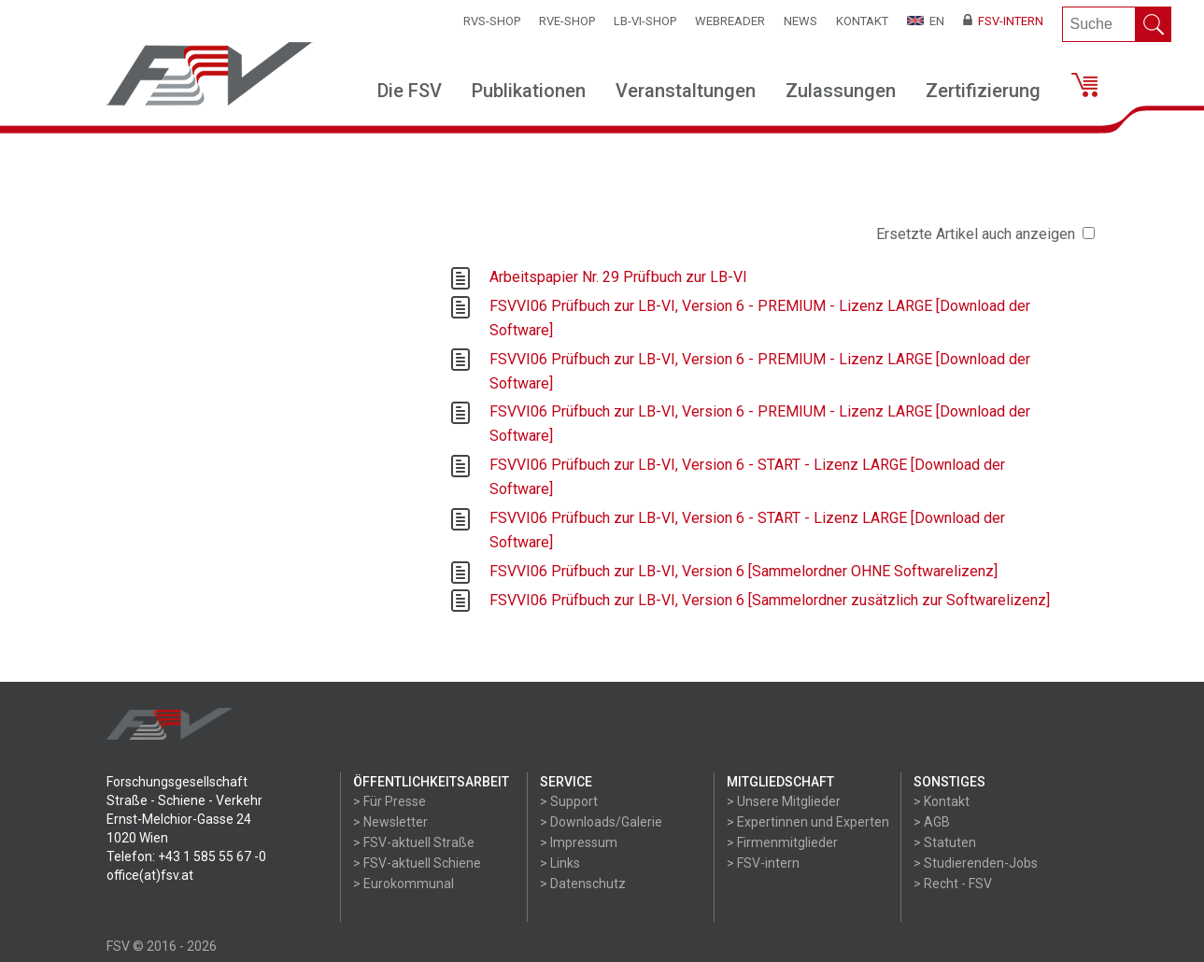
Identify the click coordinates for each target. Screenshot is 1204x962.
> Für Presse (389, 801)
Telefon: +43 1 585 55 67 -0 (186, 856)
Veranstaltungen (686, 90)
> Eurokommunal (403, 883)
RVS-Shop (491, 21)
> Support (569, 801)
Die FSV (409, 90)
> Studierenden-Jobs (976, 863)
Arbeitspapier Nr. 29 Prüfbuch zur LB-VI (618, 277)
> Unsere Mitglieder (784, 801)
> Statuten (945, 842)
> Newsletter (390, 821)
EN (925, 21)
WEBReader (730, 21)
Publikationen (529, 90)
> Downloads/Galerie (601, 821)
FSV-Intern (1003, 21)
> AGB (932, 821)
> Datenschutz (583, 883)
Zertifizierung (983, 90)
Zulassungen (841, 90)
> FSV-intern (763, 863)
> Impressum (578, 842)
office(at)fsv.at (149, 875)
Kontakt (862, 21)
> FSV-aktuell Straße (414, 842)
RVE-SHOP (567, 21)
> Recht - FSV (953, 883)
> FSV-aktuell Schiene (417, 863)
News (800, 21)
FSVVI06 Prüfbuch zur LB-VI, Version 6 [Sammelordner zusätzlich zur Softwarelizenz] (769, 600)
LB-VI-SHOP (645, 21)
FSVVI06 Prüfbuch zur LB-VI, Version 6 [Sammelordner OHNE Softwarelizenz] (743, 571)
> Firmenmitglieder (782, 842)
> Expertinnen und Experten (808, 821)
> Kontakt (942, 801)
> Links (560, 863)
